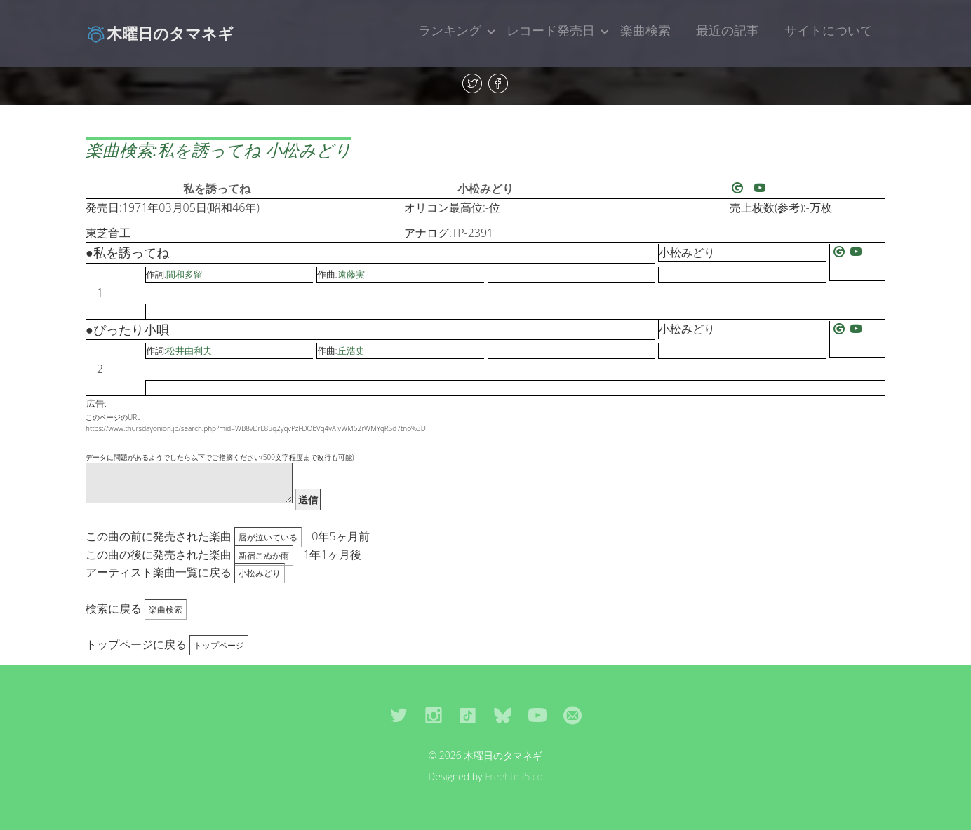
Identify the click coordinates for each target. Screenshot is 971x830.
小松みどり (485, 188)
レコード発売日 (551, 30)
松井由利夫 (189, 350)
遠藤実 (351, 274)
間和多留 (184, 274)
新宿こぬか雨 (264, 556)
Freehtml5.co (514, 776)
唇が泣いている (268, 537)
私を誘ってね (216, 188)
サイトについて (828, 30)
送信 (308, 499)
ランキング (449, 30)
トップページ (219, 645)
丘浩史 (351, 350)
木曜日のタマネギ (160, 32)
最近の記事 (727, 30)
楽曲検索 (645, 30)
